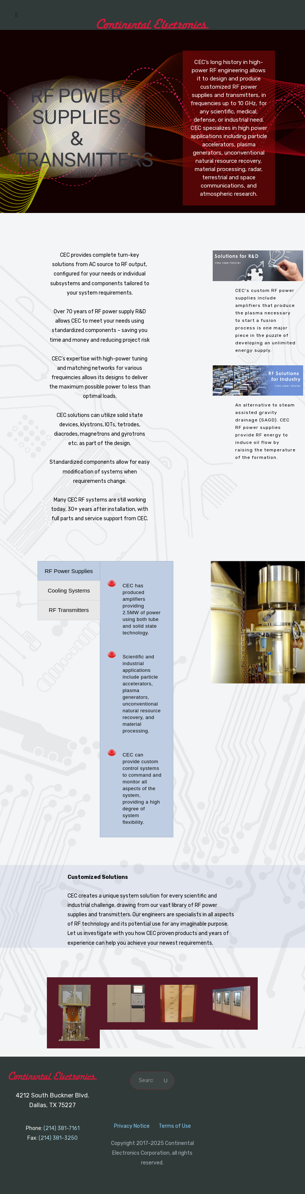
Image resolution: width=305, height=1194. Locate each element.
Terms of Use (175, 1126)
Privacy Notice (132, 1126)
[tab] (69, 571)
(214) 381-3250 (58, 1138)
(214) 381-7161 (62, 1128)
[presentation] (69, 571)
